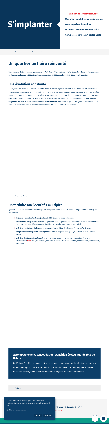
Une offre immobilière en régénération (84, 19)
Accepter (48, 415)
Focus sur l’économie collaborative (82, 29)
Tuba (29, 241)
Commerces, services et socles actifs (83, 35)
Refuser (38, 415)
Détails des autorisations (16, 410)
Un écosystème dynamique (78, 24)
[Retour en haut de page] (95, 418)
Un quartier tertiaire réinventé (84, 13)
